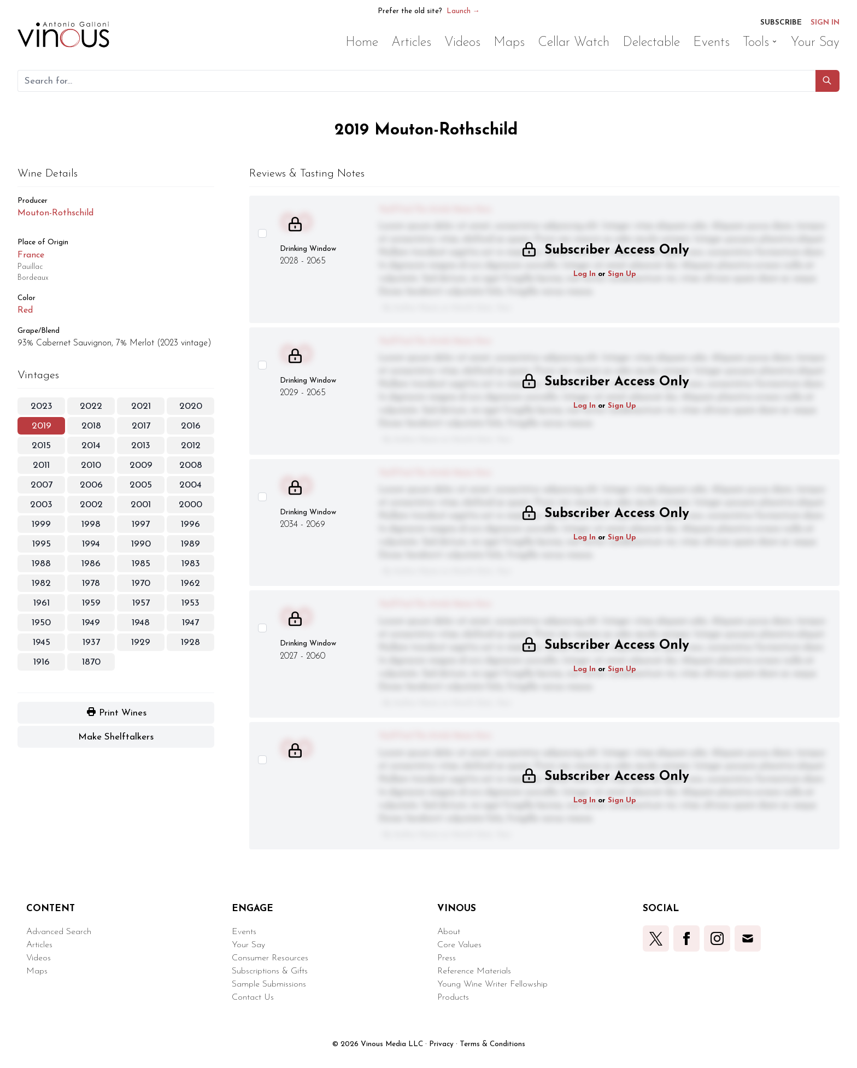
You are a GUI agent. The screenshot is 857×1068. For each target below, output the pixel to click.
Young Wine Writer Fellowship (492, 984)
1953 (190, 603)
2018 (91, 426)
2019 (41, 426)
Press (446, 958)
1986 (91, 563)
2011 (41, 465)
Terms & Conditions (492, 1044)
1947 (190, 622)
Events (244, 932)
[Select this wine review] (262, 233)
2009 (141, 465)
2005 (141, 485)
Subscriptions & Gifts (270, 971)
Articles (39, 945)
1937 (91, 642)
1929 (140, 642)
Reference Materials (474, 971)
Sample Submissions (269, 984)
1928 (190, 642)
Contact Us (253, 997)
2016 (191, 426)
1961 (41, 603)
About (448, 932)
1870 (91, 662)
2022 (91, 406)
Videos (38, 958)
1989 (190, 544)
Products (453, 997)
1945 (41, 642)
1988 (41, 563)
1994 (91, 544)
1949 (91, 622)
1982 (41, 583)
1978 (91, 583)
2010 (91, 465)
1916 (41, 662)
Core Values (459, 945)
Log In (584, 274)
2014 (91, 445)
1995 (41, 544)
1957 (141, 603)
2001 (141, 504)
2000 (190, 504)
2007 (41, 485)
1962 (190, 583)
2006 (91, 485)
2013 (140, 445)
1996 (190, 524)
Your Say (248, 945)
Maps (37, 971)
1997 (141, 524)
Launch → (463, 11)
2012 (191, 445)
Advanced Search (58, 932)
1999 (41, 524)
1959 (91, 603)
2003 (41, 504)
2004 (190, 485)
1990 (141, 544)
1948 (141, 622)
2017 (141, 426)
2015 (41, 445)
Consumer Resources (270, 958)
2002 (91, 504)
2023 (41, 406)
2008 (190, 465)
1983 (190, 563)
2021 (141, 406)
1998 (91, 524)
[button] (827, 81)
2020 (190, 406)
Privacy (441, 1044)
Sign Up (622, 274)
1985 (141, 563)
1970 (141, 583)
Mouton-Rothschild (55, 213)
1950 (41, 622)
